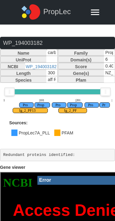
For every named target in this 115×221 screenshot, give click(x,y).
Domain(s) (81, 60)
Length (23, 73)
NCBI (13, 66)
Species (23, 80)
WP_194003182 (41, 66)
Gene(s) (81, 73)
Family (81, 53)
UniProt (23, 60)
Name (23, 53)
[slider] (9, 91)
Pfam (81, 80)
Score (81, 66)
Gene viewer (12, 167)
